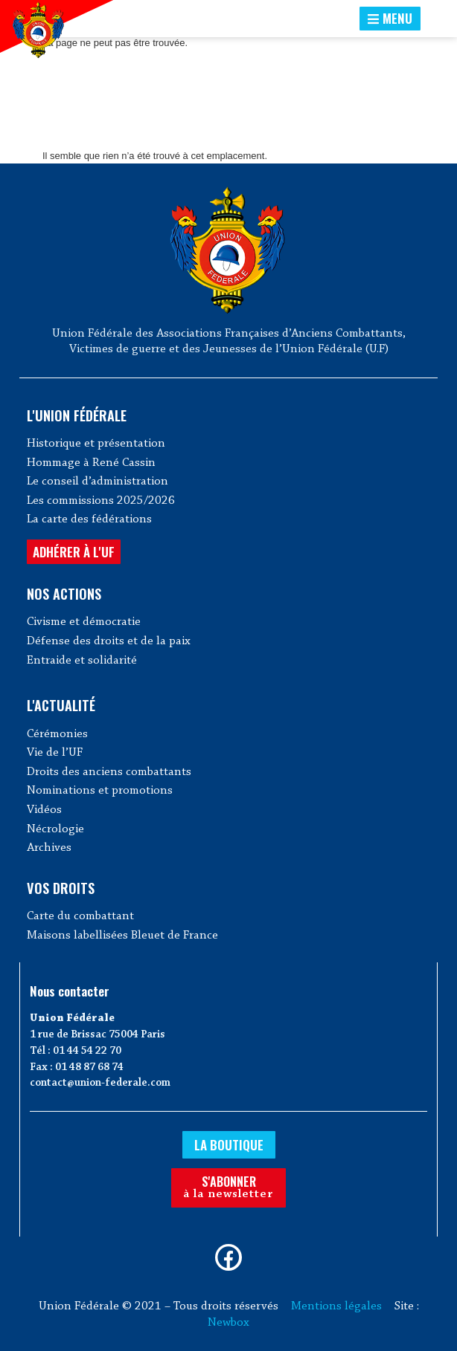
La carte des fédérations (89, 519)
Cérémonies (57, 734)
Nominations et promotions (100, 791)
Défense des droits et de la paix (109, 641)
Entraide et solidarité (82, 661)
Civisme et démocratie (84, 622)
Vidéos (44, 810)
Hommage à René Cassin (91, 463)
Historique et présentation (96, 444)
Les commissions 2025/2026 (101, 501)
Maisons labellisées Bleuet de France (122, 936)
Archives (49, 848)
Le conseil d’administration (97, 481)
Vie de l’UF (55, 753)
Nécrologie (55, 829)
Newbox (228, 1323)
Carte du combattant (80, 916)
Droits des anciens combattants (109, 772)
